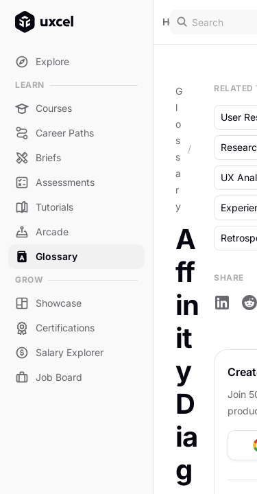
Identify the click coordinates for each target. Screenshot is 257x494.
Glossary (178, 148)
